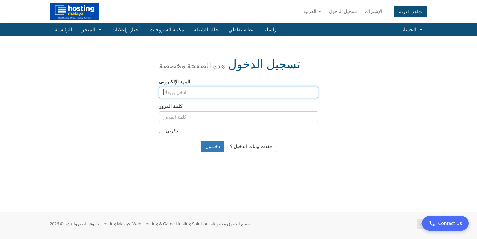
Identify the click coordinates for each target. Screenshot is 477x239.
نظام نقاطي (240, 30)
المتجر (91, 30)
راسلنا (269, 30)
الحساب (410, 30)
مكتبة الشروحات (167, 30)
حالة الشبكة (206, 30)
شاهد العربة (410, 11)
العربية (312, 11)
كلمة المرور (170, 106)
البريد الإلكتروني (174, 81)
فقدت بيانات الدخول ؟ (251, 146)
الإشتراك (373, 11)
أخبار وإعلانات (125, 30)
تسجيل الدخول (343, 11)
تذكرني (169, 130)
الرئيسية (63, 30)
